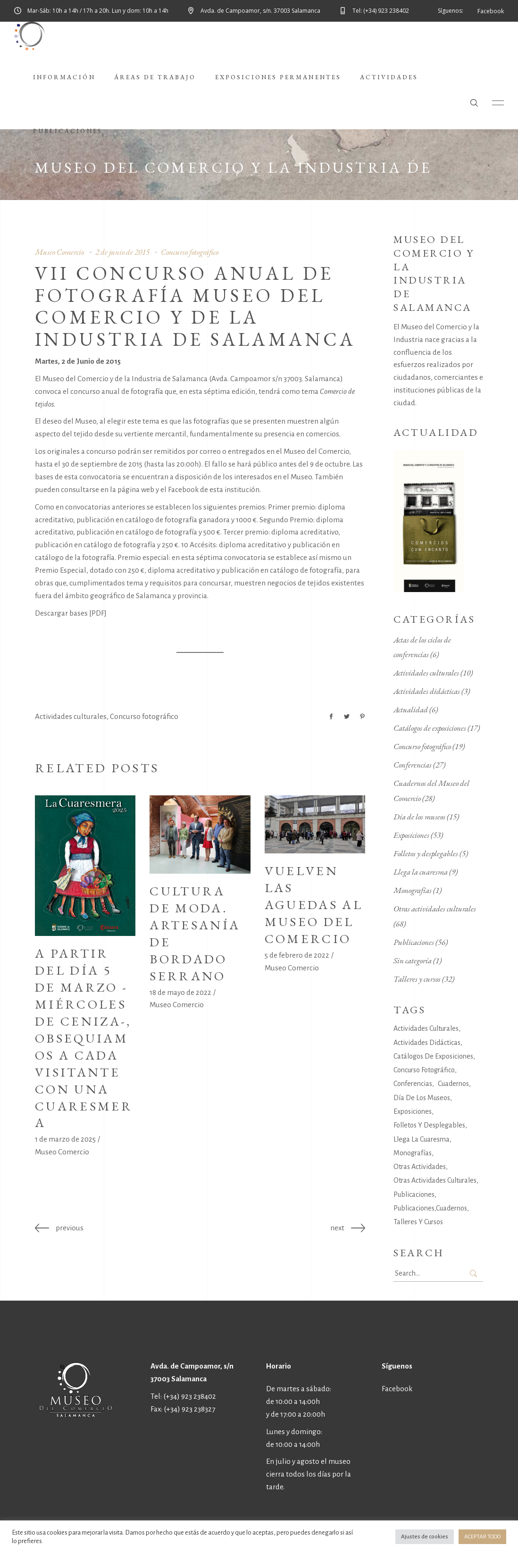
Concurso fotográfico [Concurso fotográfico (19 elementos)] (424, 1070)
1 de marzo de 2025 (65, 1139)
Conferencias (412, 765)
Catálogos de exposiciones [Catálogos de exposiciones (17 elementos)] (433, 1056)
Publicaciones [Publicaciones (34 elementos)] (413, 1194)
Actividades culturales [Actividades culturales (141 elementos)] (426, 1028)
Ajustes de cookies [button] (424, 1537)
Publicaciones (413, 942)
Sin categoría (412, 960)
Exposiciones (411, 835)
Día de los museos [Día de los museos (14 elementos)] (421, 1098)
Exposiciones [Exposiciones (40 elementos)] (412, 1111)
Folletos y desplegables (425, 853)
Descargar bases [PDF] (71, 613)
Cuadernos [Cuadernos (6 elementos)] (453, 1083)
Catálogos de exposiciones (429, 728)
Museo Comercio (62, 1152)
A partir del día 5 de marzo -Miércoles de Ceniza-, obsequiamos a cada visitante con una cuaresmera (84, 1038)
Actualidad (410, 709)
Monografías (412, 890)
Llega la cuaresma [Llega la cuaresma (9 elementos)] (421, 1139)
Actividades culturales (71, 716)
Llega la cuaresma (420, 872)
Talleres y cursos (417, 979)
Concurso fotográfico (144, 716)
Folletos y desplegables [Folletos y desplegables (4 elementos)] (429, 1125)
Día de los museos (419, 816)
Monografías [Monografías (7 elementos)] (412, 1153)
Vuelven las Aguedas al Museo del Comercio (314, 904)
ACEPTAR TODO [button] (482, 1537)
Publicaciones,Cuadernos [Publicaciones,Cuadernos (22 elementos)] (430, 1208)
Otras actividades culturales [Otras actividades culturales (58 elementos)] (434, 1180)
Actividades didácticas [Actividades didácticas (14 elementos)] (426, 1042)
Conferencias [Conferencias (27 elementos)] (412, 1083)
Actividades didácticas (426, 691)
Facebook (397, 1389)
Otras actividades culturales (434, 908)
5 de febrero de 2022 (297, 955)
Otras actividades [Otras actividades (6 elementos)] (419, 1166)
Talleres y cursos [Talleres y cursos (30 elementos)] (418, 1222)
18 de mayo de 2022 (180, 992)
